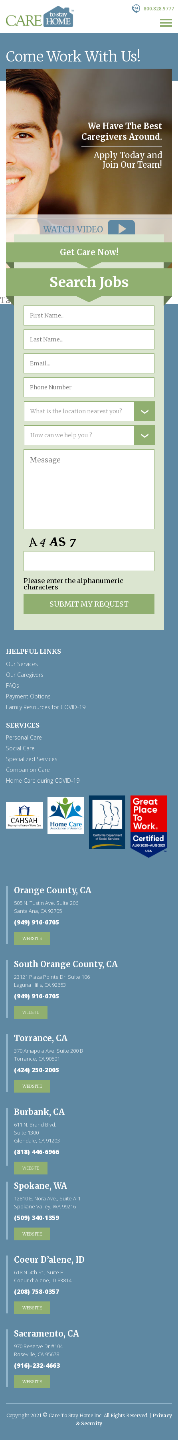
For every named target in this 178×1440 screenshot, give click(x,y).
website (30, 1012)
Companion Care (28, 770)
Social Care (20, 748)
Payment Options (28, 696)
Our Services (22, 664)
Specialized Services (31, 759)
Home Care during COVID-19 (42, 780)
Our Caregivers (25, 675)
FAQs (12, 685)
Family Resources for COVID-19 (45, 707)
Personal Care (24, 737)
